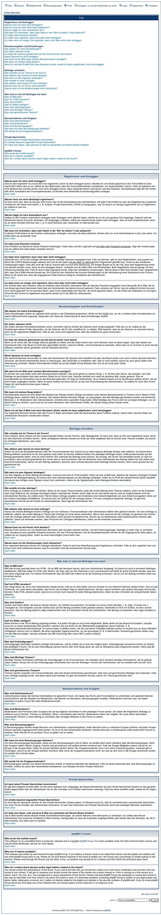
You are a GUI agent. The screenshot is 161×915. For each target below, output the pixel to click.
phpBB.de (107, 910)
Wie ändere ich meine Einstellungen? (23, 49)
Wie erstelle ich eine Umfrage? (20, 80)
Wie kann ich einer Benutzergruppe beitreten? (27, 128)
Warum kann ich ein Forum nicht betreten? (25, 86)
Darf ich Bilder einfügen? (17, 104)
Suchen (19, 6)
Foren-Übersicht (12, 13)
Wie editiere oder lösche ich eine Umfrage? (26, 83)
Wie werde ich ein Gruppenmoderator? (24, 131)
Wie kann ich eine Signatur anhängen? (24, 78)
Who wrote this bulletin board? (19, 153)
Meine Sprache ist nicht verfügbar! (21, 56)
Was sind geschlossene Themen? (21, 112)
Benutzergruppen (53, 6)
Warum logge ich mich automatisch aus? (25, 30)
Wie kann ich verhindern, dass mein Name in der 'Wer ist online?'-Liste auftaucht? (45, 32)
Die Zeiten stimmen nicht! (17, 51)
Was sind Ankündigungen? (18, 107)
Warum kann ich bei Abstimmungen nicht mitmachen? (31, 88)
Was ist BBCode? (13, 97)
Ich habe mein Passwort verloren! (21, 35)
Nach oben (10, 194)
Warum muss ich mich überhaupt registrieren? (27, 27)
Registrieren (136, 6)
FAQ (8, 6)
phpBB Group (86, 841)
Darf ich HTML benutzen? (17, 99)
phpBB (62, 910)
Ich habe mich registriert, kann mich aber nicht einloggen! (33, 38)
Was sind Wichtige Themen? (19, 110)
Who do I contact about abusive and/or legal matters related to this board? (41, 158)
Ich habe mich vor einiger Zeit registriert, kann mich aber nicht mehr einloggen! (43, 40)
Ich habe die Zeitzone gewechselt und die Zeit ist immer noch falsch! (38, 54)
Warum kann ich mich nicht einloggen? (24, 25)
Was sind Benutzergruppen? (19, 126)
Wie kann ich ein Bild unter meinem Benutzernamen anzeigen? (36, 59)
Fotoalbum (151, 6)
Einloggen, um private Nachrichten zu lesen (96, 6)
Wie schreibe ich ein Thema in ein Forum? (25, 73)
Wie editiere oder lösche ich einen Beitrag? (26, 75)
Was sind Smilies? (14, 102)
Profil (68, 6)
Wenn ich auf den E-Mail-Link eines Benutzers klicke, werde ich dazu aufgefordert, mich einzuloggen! (54, 64)
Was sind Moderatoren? (16, 123)
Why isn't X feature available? (19, 156)
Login (123, 6)
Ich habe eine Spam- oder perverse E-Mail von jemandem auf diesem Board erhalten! (47, 145)
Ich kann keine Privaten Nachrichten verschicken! (29, 139)
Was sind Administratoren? (18, 121)
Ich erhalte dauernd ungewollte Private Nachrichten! (30, 142)
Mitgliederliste (33, 6)
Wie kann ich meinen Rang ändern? (22, 62)
